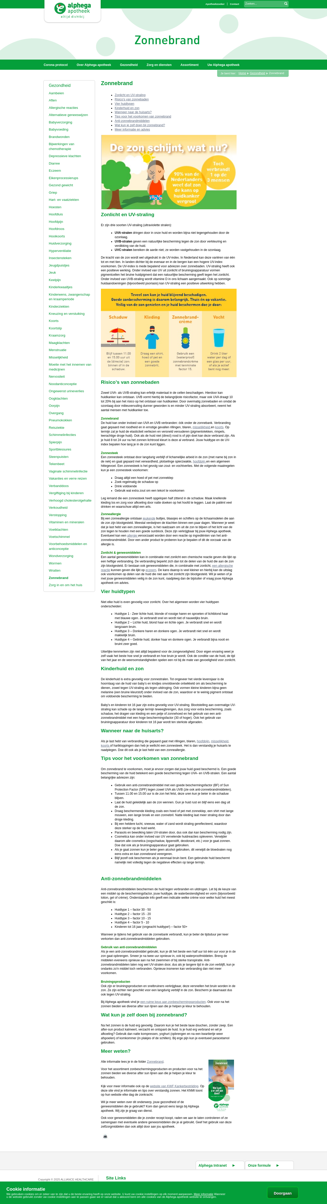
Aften (53, 100)
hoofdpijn (199, 461)
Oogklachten (58, 398)
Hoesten (55, 207)
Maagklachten (59, 343)
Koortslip (55, 328)
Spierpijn (55, 442)
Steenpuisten (58, 457)
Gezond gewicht (61, 185)
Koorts (54, 321)
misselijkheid (202, 427)
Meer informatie (203, 1194)
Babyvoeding (58, 129)
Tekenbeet (56, 464)
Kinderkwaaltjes (60, 287)
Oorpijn (54, 406)
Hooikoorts (57, 236)
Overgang (56, 413)
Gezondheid (60, 85)
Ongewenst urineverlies (66, 391)
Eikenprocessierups (63, 178)
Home (242, 73)
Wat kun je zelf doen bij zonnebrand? (140, 125)
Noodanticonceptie (63, 384)
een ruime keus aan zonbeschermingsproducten (173, 1002)
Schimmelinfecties (62, 435)
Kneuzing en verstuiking (67, 314)
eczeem (151, 570)
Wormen (55, 563)
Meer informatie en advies (132, 129)
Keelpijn (55, 280)
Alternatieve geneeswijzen (68, 115)
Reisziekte (56, 428)
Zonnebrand (58, 578)
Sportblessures (60, 449)
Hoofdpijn (56, 222)
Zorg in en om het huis (65, 585)
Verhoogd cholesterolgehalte (70, 500)
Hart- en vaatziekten (64, 200)
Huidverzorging (60, 243)
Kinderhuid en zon (127, 108)
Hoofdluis (56, 214)
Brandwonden (59, 137)
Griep (53, 192)
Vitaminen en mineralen (66, 522)
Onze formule (259, 1165)
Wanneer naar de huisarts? (133, 112)
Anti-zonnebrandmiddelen (132, 121)
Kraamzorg (57, 335)
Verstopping (58, 515)
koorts (219, 427)
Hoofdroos (56, 229)
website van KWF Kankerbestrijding (174, 1086)
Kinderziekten (59, 306)
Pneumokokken (60, 420)
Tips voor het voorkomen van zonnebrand (143, 116)
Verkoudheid (58, 508)
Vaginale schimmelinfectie (68, 471)
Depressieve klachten (65, 156)
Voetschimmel (59, 537)
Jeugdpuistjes (59, 265)
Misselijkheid (58, 357)
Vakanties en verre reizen (68, 478)
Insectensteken (60, 258)
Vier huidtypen (124, 104)
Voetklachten (58, 529)
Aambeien (56, 93)
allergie (132, 535)
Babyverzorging (60, 122)
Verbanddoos (59, 486)
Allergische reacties (63, 108)
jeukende (149, 518)
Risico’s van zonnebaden (132, 99)
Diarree (54, 163)
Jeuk (52, 272)
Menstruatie (57, 350)
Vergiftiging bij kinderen (66, 493)
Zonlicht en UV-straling (130, 95)
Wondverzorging (61, 556)
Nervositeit (57, 376)
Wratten (55, 570)
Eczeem (55, 170)
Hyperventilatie (60, 251)
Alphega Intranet (212, 1165)
